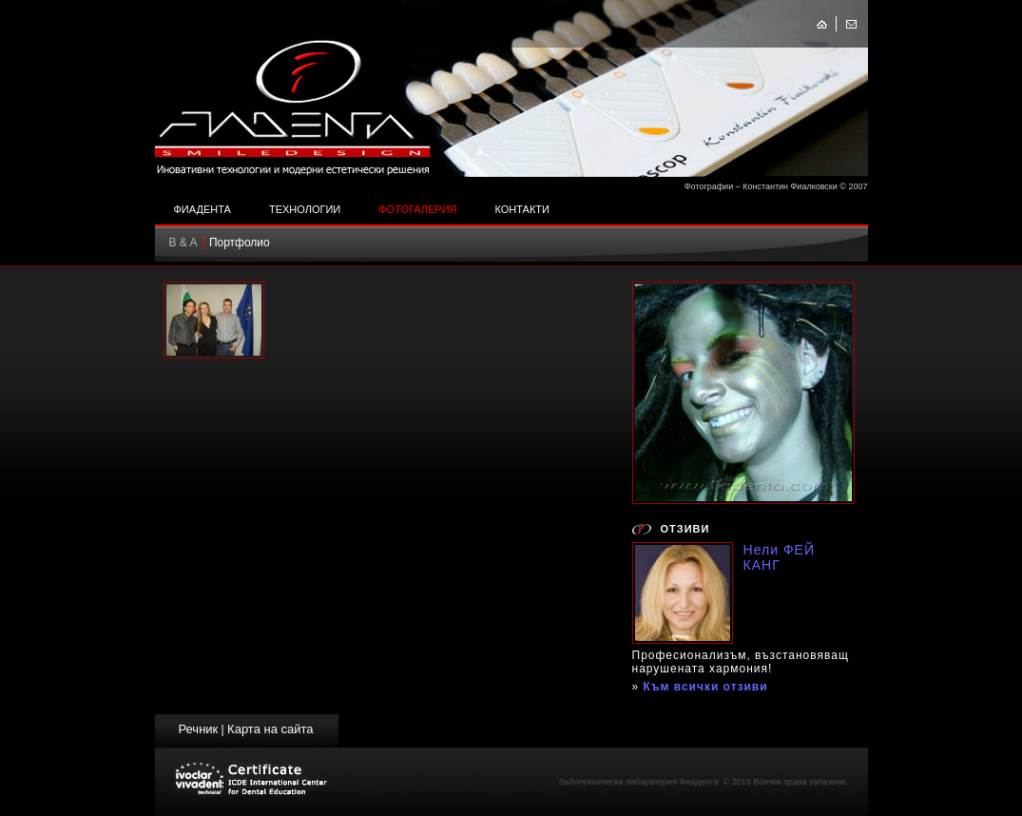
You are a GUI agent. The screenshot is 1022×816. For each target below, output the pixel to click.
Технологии (304, 209)
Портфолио (239, 242)
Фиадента (202, 209)
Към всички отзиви (706, 686)
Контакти (522, 209)
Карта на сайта (270, 729)
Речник (198, 729)
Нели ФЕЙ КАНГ (779, 557)
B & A (183, 242)
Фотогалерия (417, 209)
